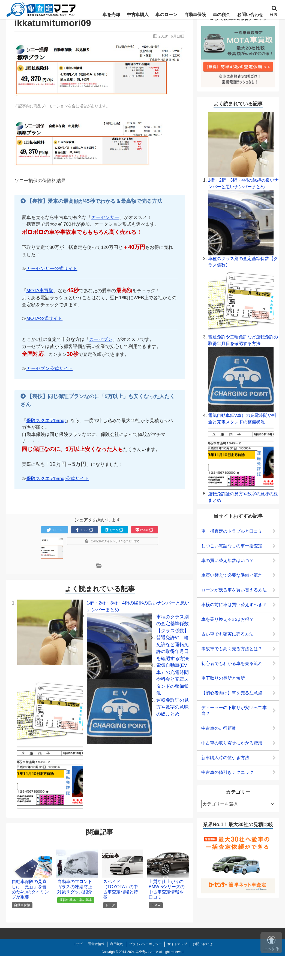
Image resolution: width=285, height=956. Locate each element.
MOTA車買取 (39, 290)
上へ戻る (271, 943)
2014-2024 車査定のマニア (138, 952)
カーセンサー (105, 217)
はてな (114, 530)
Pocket (144, 530)
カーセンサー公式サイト (51, 268)
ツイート (54, 530)
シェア (84, 530)
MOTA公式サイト (44, 318)
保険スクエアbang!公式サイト (57, 478)
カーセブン (100, 339)
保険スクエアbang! (46, 420)
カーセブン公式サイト (49, 368)
